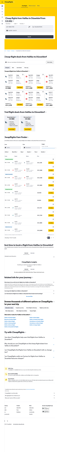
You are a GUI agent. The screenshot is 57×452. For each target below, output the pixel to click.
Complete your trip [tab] (22, 300)
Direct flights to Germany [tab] (34, 300)
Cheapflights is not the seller (31, 385)
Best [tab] (16, 67)
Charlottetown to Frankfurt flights (38, 313)
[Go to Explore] (2, 17)
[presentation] (16, 21)
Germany (15, 50)
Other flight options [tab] (12, 303)
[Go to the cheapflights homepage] (9, 2)
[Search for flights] (2, 6)
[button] (2, 2)
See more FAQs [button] (31, 288)
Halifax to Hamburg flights (12, 315)
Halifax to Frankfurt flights (12, 310)
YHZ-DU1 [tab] (28, 245)
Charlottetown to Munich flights (37, 315)
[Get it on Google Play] (46, 401)
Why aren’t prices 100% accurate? (31, 390)
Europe (11, 50)
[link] (14, 130)
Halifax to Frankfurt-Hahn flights (38, 311)
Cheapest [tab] (10, 67)
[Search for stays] (2, 9)
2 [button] (51, 227)
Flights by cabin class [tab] (47, 300)
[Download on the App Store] (46, 404)
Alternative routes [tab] (12, 300)
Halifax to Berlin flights (36, 310)
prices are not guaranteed (33, 381)
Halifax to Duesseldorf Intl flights (14, 319)
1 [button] (48, 227)
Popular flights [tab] (36, 303)
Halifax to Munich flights (12, 313)
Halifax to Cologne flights (36, 317)
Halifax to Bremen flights (12, 317)
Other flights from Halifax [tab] (24, 303)
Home (7, 50)
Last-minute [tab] (21, 67)
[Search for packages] (2, 14)
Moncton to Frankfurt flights (13, 311)
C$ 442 (11, 21)
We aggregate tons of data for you (31, 388)
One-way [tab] (29, 67)
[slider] (55, 149)
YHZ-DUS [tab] (34, 245)
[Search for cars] (2, 11)
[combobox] (25, 23)
